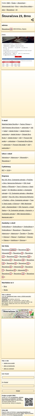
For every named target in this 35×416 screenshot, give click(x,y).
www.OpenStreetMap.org (23, 412)
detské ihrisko (13, 131)
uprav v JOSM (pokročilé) (24, 296)
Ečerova (6, 237)
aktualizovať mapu (12, 296)
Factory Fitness (25, 124)
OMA (8, 3)
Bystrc (6, 290)
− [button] (4, 76)
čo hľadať (5, 382)
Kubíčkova (21, 237)
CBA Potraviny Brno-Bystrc (11, 127)
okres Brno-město (26, 6)
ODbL (22, 413)
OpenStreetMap (14, 113)
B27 (3, 170)
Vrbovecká (23, 157)
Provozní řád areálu (19, 145)
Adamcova (14, 157)
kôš (32, 127)
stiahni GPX (5, 300)
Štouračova (10, 10)
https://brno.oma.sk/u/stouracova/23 (10, 115)
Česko (14, 3)
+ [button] (4, 73)
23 (16, 10)
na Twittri (19, 399)
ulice (3, 10)
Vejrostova (5, 157)
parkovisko (25, 127)
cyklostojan (11, 141)
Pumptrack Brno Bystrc (25, 141)
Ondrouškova (6, 226)
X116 (8, 170)
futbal (5, 131)
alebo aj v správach (9, 368)
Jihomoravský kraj (8, 6)
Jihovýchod (21, 3)
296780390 (5, 297)
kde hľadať (5, 374)
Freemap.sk (24, 113)
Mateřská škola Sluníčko (10, 124)
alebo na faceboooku (9, 366)
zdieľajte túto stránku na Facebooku (12, 398)
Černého (23, 233)
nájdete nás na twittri (9, 363)
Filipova (13, 237)
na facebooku (14, 397)
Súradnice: (5, 299)
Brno (17, 6)
